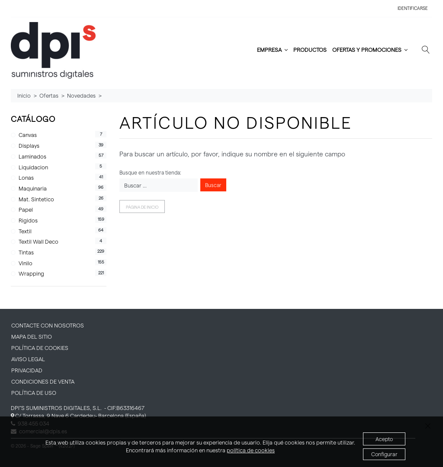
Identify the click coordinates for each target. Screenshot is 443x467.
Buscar (213, 185)
